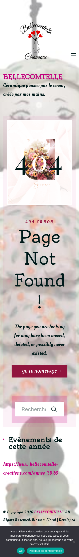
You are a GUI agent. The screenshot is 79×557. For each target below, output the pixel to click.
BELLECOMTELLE (32, 77)
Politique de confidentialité (45, 550)
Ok (21, 550)
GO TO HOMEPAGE (39, 371)
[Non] (74, 542)
